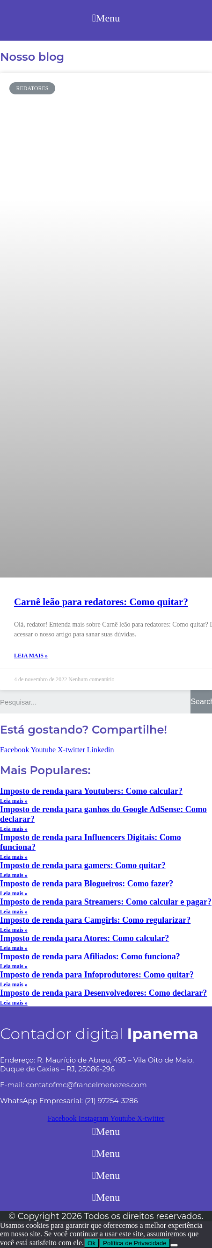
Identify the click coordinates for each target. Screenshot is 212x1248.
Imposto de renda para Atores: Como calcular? (84, 938)
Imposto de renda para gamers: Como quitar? (83, 865)
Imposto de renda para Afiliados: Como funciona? (90, 956)
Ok (91, 1243)
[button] (105, 18)
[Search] (201, 701)
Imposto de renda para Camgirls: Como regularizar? (95, 920)
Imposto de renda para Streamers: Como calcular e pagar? (106, 901)
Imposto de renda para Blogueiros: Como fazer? (86, 883)
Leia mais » (31, 655)
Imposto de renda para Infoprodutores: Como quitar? (97, 974)
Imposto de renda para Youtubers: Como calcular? (91, 791)
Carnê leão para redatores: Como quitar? (101, 601)
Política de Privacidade (135, 1243)
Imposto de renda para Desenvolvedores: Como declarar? (103, 993)
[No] (174, 1245)
